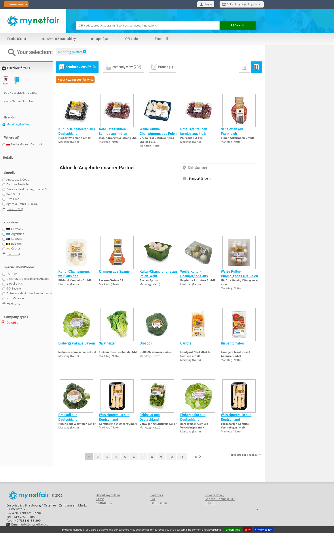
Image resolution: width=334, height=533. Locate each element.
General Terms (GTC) (220, 499)
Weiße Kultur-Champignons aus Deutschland (194, 276)
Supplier (10, 172)
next (194, 457)
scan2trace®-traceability (59, 38)
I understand (232, 529)
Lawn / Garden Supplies (17, 101)
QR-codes (132, 38)
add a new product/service (75, 79)
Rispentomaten (232, 343)
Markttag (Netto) (70, 52)
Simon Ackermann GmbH (237, 138)
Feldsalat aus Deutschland (150, 417)
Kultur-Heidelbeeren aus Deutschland (76, 131)
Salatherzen (108, 343)
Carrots (185, 343)
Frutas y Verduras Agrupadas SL (27, 189)
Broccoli (146, 343)
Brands (9, 117)
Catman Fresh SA (17, 184)
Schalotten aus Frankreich (232, 131)
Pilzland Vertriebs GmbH (74, 280)
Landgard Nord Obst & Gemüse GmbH (195, 354)
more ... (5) (13, 254)
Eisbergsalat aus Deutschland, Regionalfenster (192, 419)
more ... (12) (14, 303)
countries (11, 222)
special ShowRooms (19, 267)
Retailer (9, 157)
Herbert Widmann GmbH (74, 138)
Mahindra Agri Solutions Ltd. (118, 138)
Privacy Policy (214, 495)
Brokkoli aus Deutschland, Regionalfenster (70, 419)
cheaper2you (100, 38)
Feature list (162, 38)
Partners (156, 495)
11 (181, 457)
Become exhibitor (18, 4)
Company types (16, 317)
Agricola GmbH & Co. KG (22, 204)
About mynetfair (108, 495)
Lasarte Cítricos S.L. (111, 280)
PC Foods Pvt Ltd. (191, 138)
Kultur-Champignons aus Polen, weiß (159, 273)
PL (16, 80)
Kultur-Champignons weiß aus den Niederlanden (74, 276)
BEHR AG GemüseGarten (156, 352)
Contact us (104, 503)
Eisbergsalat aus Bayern (76, 343)
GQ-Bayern (13, 288)
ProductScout (16, 38)
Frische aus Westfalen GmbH (77, 424)
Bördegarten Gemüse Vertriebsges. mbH (194, 426)
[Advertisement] (20, 397)
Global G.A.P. (14, 284)
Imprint (210, 503)
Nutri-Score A (15, 298)
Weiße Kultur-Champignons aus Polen (158, 131)
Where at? (12, 137)
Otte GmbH (14, 199)
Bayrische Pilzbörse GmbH (197, 280)
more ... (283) (15, 209)
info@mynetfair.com (36, 524)
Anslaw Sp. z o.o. (150, 280)
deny (247, 529)
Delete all (13, 322)
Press (100, 499)
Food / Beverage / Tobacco (19, 93)
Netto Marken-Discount (24, 144)
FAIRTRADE (13, 274)
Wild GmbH (13, 194)
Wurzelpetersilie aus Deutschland (114, 417)
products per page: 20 (244, 455)
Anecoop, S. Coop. (18, 179)
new (5, 80)
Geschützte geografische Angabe (27, 279)
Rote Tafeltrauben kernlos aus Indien (113, 131)
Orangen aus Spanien (115, 271)
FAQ (153, 499)
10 (171, 457)
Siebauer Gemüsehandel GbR (77, 352)
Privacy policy (263, 529)
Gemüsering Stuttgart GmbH (118, 424)
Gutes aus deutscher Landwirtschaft (30, 293)
